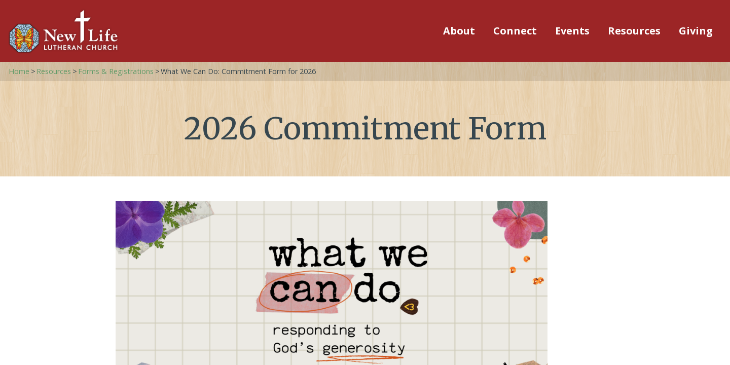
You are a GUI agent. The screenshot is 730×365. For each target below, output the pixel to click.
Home (19, 71)
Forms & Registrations (116, 71)
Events (572, 31)
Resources (634, 31)
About (459, 31)
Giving (696, 31)
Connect (515, 31)
